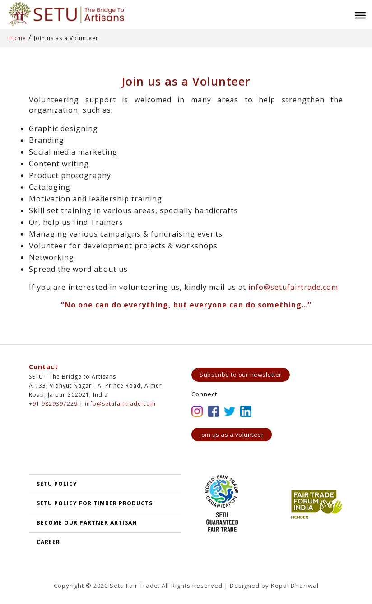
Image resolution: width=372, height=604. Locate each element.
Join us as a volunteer (232, 434)
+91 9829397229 (53, 403)
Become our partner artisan (87, 522)
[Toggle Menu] (360, 15)
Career (48, 542)
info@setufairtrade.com (293, 287)
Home (17, 38)
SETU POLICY (57, 484)
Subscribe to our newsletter (241, 375)
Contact (43, 366)
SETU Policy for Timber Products (95, 503)
